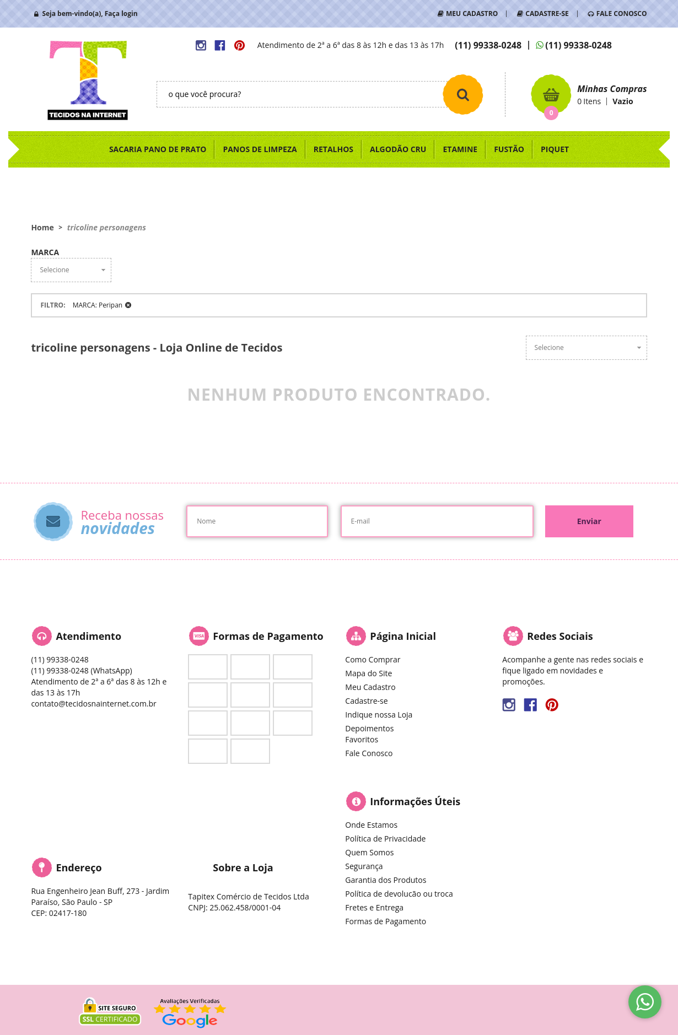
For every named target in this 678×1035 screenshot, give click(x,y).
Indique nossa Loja (378, 714)
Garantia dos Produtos (385, 880)
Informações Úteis (415, 801)
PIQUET (555, 149)
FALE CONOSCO (621, 13)
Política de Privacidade (385, 838)
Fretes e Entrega (374, 907)
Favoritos (361, 739)
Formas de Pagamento (385, 921)
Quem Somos (369, 852)
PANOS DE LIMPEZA (260, 149)
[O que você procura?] (463, 94)
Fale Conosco (368, 753)
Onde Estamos (371, 825)
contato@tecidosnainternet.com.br (93, 703)
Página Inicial (403, 636)
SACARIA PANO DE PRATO (158, 149)
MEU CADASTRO (472, 13)
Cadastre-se (366, 701)
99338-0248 (488, 45)
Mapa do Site (368, 673)
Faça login (121, 13)
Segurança (364, 866)
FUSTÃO (509, 149)
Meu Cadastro (370, 687)
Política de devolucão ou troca (399, 893)
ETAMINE (460, 149)
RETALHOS (333, 149)
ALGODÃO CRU (398, 149)
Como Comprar (372, 659)
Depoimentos (369, 728)
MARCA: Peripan (97, 305)
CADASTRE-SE (546, 13)
